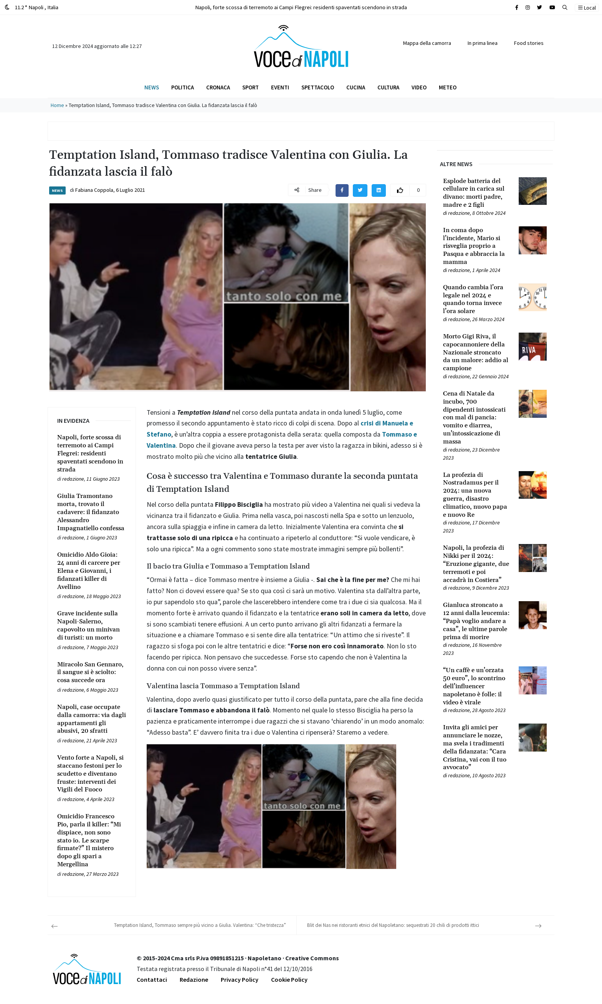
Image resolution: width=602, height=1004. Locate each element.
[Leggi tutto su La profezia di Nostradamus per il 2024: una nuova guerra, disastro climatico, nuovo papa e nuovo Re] (476, 495)
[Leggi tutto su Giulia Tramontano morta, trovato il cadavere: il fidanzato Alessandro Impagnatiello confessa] (91, 512)
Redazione (194, 979)
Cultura (388, 87)
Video (419, 87)
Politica (182, 87)
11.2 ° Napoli (31, 7)
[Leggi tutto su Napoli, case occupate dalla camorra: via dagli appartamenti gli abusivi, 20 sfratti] (91, 719)
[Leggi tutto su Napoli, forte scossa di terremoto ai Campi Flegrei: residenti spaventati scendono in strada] (91, 453)
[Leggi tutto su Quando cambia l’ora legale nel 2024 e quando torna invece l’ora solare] (476, 299)
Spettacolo (317, 87)
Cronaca (218, 87)
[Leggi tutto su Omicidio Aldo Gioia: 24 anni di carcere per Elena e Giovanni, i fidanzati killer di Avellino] (91, 571)
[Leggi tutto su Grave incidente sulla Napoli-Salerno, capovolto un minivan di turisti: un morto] (91, 625)
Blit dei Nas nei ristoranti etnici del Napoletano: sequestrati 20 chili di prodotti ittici (393, 925)
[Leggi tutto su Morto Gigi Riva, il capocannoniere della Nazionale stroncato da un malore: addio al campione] (476, 353)
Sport (250, 87)
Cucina (355, 87)
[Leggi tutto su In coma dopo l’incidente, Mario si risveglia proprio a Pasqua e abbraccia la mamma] (476, 246)
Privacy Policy (239, 979)
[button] (564, 7)
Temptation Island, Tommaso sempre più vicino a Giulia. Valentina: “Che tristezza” (200, 925)
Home (57, 105)
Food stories (529, 43)
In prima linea (483, 43)
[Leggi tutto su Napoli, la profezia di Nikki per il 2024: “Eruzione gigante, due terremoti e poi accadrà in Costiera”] (476, 564)
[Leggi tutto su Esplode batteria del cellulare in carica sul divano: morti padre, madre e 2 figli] (476, 193)
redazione (73, 478)
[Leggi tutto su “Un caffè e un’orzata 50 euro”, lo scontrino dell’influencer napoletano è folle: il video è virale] (476, 686)
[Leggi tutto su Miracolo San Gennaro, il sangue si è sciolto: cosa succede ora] (91, 672)
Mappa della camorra (427, 43)
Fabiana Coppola (94, 189)
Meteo (447, 87)
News (151, 87)
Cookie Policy (289, 979)
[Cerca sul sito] (516, 7)
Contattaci (152, 979)
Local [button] (587, 7)
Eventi (280, 87)
